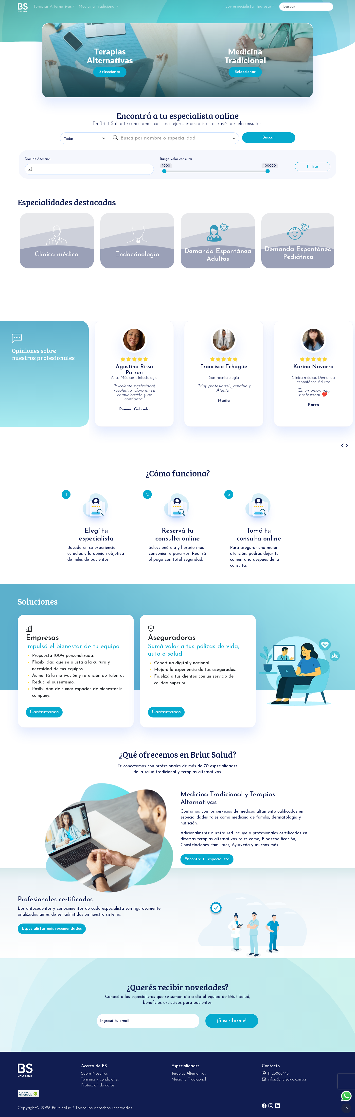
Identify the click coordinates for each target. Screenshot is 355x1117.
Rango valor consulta (176, 159)
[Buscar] (306, 6)
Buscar (268, 138)
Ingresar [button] (264, 7)
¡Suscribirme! (231, 1020)
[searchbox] (46, 168)
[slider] (164, 171)
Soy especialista (239, 7)
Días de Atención (38, 159)
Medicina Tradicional (97, 7)
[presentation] (342, 445)
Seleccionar (109, 72)
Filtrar (312, 167)
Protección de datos (97, 1085)
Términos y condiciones (100, 1080)
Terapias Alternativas (53, 7)
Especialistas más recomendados (52, 929)
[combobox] (178, 138)
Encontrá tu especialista (207, 859)
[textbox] (178, 138)
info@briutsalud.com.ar (284, 1080)
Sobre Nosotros (94, 1074)
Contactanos (44, 712)
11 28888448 (275, 1074)
